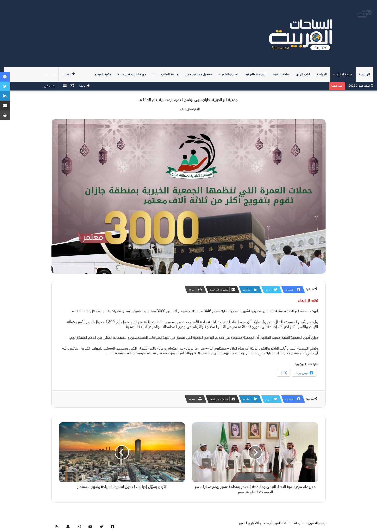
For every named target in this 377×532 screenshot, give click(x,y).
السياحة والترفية (255, 74)
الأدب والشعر (229, 74)
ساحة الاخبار (344, 74)
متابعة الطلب (169, 74)
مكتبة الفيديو (103, 74)
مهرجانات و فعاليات (133, 74)
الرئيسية (364, 74)
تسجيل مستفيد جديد (198, 74)
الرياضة (322, 74)
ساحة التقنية (281, 74)
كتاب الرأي (303, 74)
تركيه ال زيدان (188, 109)
